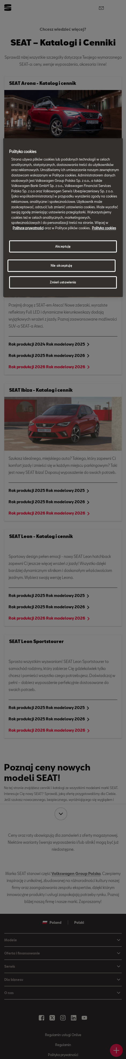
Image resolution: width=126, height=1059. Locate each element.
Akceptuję (63, 246)
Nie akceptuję (61, 266)
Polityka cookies (104, 228)
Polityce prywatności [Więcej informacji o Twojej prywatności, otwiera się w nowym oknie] (28, 228)
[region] (63, 217)
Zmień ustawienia (63, 282)
